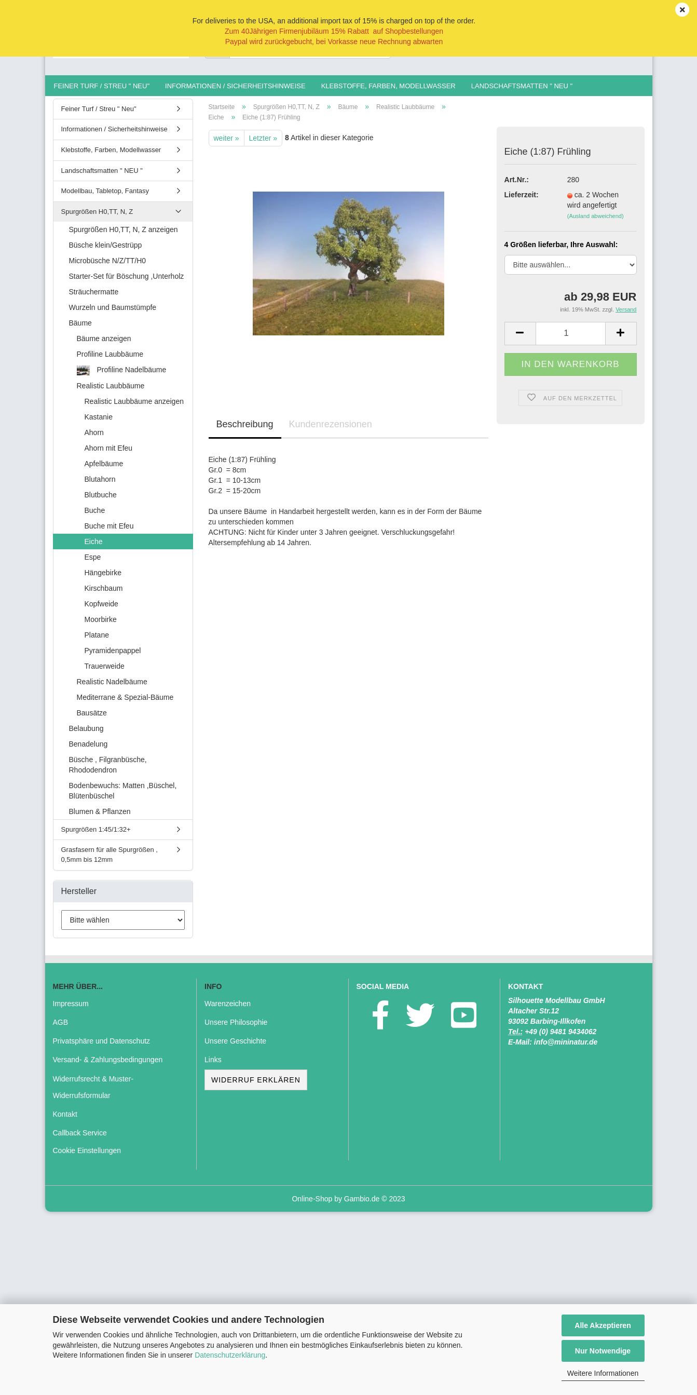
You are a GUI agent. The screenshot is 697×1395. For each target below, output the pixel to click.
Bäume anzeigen (104, 344)
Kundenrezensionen (330, 429)
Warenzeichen (227, 1009)
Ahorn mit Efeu (109, 453)
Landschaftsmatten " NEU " (521, 86)
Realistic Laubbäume (111, 391)
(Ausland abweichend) (595, 222)
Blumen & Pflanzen (100, 816)
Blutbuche (101, 500)
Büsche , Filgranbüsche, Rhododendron (108, 770)
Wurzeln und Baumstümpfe (113, 312)
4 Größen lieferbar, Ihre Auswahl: (561, 250)
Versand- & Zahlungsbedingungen (108, 1065)
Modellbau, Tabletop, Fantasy (105, 196)
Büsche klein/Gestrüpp (105, 250)
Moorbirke (101, 624)
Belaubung (86, 733)
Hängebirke (103, 578)
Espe (93, 562)
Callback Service (80, 1138)
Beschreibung (245, 429)
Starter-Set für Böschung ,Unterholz (126, 281)
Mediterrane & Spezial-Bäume (125, 702)
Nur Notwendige (603, 1351)
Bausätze (92, 718)
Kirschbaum (104, 593)
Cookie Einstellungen (87, 1156)
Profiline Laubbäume (110, 359)
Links (213, 1065)
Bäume (80, 328)
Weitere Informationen (602, 1373)
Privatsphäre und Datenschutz (102, 1046)
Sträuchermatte (94, 297)
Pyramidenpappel (113, 656)
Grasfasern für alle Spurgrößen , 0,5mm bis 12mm (109, 860)
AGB (61, 1027)
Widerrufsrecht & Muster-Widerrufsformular (93, 1092)
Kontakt (65, 1119)
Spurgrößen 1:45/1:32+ (96, 834)
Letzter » (263, 143)
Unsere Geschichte (235, 1046)
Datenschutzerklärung (230, 1355)
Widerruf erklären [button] (255, 1085)
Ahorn (94, 438)
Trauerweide (105, 671)
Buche (95, 515)
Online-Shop (312, 1204)
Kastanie (99, 422)
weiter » (226, 143)
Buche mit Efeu (109, 531)
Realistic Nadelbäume (112, 687)
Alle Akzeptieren (603, 1325)
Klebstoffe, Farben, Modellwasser (388, 86)
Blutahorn (100, 484)
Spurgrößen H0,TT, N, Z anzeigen (123, 235)
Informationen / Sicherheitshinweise (235, 86)
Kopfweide (101, 609)
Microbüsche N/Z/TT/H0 (107, 266)
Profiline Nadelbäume (122, 376)
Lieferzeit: (521, 200)
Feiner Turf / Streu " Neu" (102, 86)
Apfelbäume (104, 469)
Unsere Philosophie (235, 1027)
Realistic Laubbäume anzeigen (134, 406)
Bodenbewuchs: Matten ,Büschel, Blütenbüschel (123, 796)
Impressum (71, 1009)
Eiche (94, 547)
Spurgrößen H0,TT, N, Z (97, 217)
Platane (97, 640)
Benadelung (88, 749)
